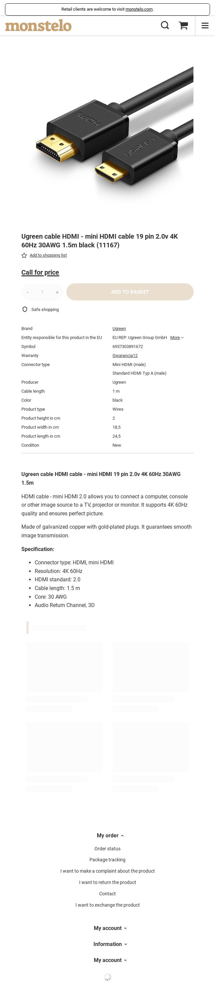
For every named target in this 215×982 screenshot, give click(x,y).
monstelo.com (139, 9)
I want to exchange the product (107, 905)
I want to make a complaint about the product (107, 871)
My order (108, 835)
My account (108, 928)
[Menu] (205, 26)
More (175, 337)
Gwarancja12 (125, 355)
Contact (107, 893)
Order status (107, 848)
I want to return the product (107, 882)
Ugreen (119, 328)
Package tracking (107, 859)
